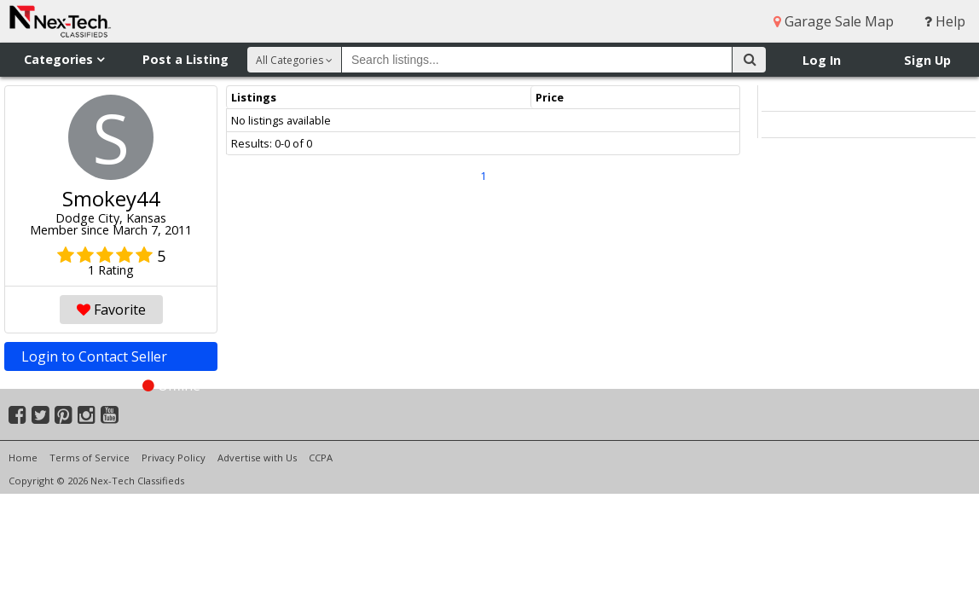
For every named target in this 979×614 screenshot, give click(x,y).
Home (23, 457)
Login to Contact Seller (110, 359)
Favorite (111, 309)
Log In (821, 60)
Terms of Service (89, 457)
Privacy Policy (174, 457)
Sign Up (927, 60)
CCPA (321, 457)
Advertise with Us (257, 457)
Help (944, 21)
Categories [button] (64, 59)
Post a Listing (185, 59)
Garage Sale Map (833, 21)
